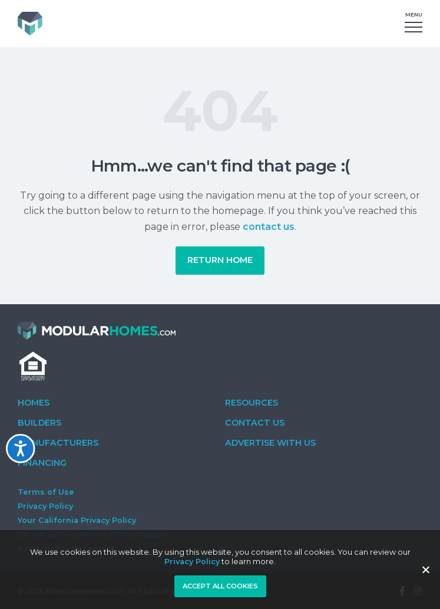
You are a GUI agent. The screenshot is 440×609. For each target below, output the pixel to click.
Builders (39, 422)
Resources (251, 402)
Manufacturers (58, 442)
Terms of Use (46, 492)
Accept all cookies (220, 586)
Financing (42, 462)
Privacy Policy (45, 506)
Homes (33, 402)
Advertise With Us (270, 442)
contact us (269, 226)
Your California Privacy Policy (77, 520)
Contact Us (254, 422)
